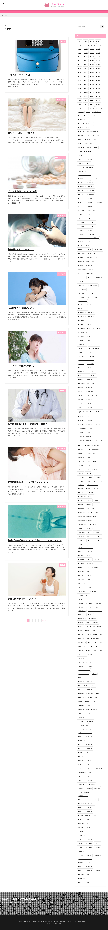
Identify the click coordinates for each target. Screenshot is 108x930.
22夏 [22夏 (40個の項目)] (92, 92)
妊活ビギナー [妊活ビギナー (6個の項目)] (98, 559)
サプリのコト (61, 157)
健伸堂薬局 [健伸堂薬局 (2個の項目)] (81, 485)
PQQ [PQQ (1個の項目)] (96, 147)
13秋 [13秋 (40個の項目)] (99, 57)
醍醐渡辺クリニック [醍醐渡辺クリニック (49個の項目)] (84, 851)
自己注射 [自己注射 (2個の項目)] (81, 788)
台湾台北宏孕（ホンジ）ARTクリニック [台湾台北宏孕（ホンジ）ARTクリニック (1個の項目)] (88, 512)
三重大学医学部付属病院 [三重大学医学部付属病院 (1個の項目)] (85, 436)
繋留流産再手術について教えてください (28, 482)
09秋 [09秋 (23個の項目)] (92, 41)
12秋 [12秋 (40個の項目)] (99, 53)
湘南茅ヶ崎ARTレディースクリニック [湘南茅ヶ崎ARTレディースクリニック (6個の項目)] (88, 697)
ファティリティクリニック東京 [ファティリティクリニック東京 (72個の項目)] (86, 352)
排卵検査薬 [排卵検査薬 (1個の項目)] (93, 618)
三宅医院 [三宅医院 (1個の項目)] (99, 424)
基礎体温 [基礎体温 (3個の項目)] (97, 532)
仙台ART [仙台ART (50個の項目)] (81, 473)
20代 (63, 565)
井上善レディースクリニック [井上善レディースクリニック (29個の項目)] (86, 465)
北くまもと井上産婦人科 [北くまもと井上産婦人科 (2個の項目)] (85, 496)
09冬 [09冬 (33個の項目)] (80, 41)
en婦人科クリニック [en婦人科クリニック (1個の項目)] (84, 127)
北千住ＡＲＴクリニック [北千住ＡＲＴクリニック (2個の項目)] (85, 500)
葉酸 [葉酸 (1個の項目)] (95, 815)
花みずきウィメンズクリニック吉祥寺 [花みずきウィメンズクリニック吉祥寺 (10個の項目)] (88, 800)
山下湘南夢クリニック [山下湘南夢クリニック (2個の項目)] (84, 579)
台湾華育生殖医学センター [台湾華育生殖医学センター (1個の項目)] (85, 520)
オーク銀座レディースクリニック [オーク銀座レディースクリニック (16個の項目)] (87, 226)
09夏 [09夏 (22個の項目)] (86, 41)
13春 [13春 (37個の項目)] (92, 57)
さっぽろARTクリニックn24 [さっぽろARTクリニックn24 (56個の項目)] (86, 269)
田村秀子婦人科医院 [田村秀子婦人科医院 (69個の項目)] (84, 709)
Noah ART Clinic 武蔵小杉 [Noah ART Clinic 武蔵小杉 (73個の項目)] (85, 147)
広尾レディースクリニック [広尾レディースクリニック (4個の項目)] (85, 607)
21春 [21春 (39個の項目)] (99, 88)
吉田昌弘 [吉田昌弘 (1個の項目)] (94, 524)
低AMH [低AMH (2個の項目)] (89, 473)
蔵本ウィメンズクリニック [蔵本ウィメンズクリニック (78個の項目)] (85, 819)
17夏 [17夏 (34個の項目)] (86, 72)
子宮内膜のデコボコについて (22, 598)
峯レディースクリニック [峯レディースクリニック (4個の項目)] (85, 599)
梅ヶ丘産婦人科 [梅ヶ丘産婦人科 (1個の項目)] (83, 658)
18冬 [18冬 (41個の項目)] (80, 76)
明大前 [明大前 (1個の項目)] (80, 630)
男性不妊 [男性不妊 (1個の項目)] (95, 709)
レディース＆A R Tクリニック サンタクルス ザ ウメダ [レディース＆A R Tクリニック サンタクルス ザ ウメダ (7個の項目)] (90, 411)
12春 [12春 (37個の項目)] (92, 53)
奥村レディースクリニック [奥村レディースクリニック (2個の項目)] (85, 552)
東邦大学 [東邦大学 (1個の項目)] (81, 650)
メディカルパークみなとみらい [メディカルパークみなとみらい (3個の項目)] (86, 391)
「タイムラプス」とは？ (20, 75)
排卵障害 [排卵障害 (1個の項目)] (81, 622)
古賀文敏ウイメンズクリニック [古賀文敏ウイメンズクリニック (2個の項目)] (86, 508)
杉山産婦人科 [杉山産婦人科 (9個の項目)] (82, 642)
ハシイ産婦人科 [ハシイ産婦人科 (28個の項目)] (83, 332)
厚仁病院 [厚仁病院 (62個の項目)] (81, 504)
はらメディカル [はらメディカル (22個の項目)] (83, 348)
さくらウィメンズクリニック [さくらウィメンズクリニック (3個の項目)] (86, 265)
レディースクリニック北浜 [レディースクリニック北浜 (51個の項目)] (85, 420)
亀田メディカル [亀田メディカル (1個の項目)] (98, 461)
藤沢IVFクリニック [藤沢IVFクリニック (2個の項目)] (83, 823)
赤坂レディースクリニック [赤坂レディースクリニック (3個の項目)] (85, 847)
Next (43, 620)
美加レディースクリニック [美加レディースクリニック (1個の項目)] (85, 776)
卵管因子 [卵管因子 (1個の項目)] (97, 500)
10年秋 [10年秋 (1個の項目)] (87, 45)
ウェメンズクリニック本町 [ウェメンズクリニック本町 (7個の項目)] (85, 206)
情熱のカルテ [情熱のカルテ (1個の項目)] (82, 615)
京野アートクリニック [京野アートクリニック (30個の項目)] (84, 469)
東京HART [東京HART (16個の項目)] (94, 646)
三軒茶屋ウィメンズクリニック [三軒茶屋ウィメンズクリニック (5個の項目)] (86, 432)
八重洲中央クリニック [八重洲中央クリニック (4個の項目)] (92, 489)
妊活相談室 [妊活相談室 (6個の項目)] (81, 563)
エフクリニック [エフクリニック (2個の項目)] (83, 218)
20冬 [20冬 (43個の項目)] (86, 84)
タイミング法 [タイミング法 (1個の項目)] (82, 289)
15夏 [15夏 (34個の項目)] (86, 64)
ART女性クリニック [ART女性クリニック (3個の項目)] (84, 119)
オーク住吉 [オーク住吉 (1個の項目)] (93, 218)
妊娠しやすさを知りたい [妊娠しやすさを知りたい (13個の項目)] (85, 559)
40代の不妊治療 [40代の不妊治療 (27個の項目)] (97, 112)
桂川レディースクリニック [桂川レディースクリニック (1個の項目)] (85, 654)
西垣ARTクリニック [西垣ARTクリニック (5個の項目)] (84, 835)
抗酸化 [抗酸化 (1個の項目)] (91, 615)
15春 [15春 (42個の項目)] (92, 64)
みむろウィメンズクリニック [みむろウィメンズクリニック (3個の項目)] (86, 387)
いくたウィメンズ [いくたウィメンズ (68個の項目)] (97, 179)
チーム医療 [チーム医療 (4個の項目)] (81, 297)
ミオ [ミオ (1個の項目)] (95, 371)
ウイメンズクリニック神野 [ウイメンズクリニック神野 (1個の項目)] (85, 202)
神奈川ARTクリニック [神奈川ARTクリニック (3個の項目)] (84, 717)
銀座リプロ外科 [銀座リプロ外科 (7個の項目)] (98, 855)
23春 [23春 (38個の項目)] (99, 96)
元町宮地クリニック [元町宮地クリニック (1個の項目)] (93, 485)
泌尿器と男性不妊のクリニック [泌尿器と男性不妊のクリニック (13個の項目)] (86, 681)
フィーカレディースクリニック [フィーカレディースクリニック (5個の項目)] (86, 356)
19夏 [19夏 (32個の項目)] (86, 80)
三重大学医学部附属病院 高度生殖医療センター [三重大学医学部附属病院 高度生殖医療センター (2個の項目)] (90, 441)
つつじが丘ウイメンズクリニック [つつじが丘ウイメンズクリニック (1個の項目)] (87, 305)
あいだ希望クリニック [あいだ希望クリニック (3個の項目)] (84, 163)
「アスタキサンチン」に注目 (22, 191)
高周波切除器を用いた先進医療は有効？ (27, 424)
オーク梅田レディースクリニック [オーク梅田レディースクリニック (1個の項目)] (87, 222)
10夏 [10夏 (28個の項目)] (80, 45)
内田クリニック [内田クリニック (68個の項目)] (83, 492)
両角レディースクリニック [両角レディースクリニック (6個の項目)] (92, 445)
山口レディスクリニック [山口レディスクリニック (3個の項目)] (85, 587)
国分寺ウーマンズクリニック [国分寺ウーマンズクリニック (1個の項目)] (86, 528)
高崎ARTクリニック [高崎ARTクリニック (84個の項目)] (84, 878)
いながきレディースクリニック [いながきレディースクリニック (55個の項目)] (86, 186)
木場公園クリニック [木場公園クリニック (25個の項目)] (84, 638)
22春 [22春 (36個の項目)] (99, 92)
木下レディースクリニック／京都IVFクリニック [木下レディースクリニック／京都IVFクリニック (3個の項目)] (90, 634)
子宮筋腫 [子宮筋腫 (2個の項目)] (90, 563)
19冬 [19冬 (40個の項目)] (80, 80)
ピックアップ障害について (21, 366)
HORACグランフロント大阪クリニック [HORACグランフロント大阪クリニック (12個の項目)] (88, 131)
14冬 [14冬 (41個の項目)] (80, 60)
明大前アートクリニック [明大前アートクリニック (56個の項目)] (92, 630)
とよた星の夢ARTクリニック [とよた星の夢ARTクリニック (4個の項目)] (86, 320)
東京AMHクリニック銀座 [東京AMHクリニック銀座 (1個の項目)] (95, 642)
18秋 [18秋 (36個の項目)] (99, 76)
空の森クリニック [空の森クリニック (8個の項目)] (83, 752)
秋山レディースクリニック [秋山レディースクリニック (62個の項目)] (85, 748)
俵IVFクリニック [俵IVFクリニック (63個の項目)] (98, 481)
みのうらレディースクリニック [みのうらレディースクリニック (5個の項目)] (86, 383)
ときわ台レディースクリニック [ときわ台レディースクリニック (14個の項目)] (86, 312)
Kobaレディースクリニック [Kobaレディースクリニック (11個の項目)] (85, 143)
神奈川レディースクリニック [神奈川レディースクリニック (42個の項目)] (86, 721)
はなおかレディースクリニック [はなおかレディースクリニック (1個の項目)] (86, 336)
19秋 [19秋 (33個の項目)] (99, 80)
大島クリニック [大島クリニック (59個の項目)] (83, 544)
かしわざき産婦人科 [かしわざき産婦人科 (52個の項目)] (84, 245)
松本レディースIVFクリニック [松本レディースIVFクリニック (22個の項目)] (94, 650)
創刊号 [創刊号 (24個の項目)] (92, 492)
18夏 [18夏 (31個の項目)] (86, 76)
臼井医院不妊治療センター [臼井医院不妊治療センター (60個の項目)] (85, 792)
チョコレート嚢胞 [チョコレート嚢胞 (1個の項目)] (92, 297)
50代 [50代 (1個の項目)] (80, 116)
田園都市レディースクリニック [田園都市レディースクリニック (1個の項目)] (86, 705)
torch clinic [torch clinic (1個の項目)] (88, 151)
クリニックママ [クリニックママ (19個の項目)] (98, 249)
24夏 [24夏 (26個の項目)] (92, 100)
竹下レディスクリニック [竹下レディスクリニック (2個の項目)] (85, 756)
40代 (63, 390)
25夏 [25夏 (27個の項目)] (92, 104)
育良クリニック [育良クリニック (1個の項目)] (83, 784)
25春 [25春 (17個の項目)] (99, 104)
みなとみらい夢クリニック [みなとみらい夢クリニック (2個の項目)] (85, 379)
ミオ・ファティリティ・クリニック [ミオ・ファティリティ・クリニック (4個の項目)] (87, 375)
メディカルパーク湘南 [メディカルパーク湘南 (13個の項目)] (84, 395)
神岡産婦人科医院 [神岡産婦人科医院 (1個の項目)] (83, 725)
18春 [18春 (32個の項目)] (92, 76)
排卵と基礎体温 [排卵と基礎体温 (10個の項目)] (83, 618)
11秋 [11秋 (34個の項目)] (99, 49)
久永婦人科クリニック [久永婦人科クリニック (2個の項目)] (84, 457)
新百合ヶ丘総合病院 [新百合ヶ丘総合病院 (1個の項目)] (96, 626)
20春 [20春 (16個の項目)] (99, 84)
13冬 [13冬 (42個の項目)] (80, 57)
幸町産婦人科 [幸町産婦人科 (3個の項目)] (99, 603)
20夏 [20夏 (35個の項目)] (92, 84)
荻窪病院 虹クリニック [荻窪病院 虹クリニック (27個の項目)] (84, 815)
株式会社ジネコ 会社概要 (54, 923)
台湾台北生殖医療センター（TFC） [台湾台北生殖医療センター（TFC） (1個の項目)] (87, 516)
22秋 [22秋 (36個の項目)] (80, 96)
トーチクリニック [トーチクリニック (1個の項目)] (83, 308)
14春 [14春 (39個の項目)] (92, 60)
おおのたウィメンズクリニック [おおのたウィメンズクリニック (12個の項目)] (86, 234)
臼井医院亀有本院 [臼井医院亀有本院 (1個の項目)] (83, 796)
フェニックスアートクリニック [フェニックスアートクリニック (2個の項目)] (86, 360)
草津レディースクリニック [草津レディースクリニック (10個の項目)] (85, 811)
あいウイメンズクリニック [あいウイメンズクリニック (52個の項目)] (85, 159)
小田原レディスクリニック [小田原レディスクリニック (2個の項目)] (85, 571)
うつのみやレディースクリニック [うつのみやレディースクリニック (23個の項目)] (87, 210)
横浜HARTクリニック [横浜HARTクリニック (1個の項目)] (84, 674)
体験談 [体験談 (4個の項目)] (88, 481)
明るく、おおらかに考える (21, 133)
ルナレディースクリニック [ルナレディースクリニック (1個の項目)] (85, 407)
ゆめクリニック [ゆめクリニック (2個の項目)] (97, 395)
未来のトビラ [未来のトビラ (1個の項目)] (96, 638)
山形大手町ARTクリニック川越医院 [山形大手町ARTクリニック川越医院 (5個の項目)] (87, 591)
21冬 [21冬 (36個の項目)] (86, 88)
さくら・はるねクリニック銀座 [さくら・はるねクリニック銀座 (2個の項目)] (86, 261)
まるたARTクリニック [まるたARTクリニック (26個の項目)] (84, 371)
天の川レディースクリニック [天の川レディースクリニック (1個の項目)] (86, 548)
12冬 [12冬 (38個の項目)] (80, 53)
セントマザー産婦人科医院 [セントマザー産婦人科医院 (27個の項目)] (95, 277)
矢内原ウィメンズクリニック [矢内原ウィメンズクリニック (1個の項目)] (86, 713)
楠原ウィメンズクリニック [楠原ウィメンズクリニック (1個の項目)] (85, 662)
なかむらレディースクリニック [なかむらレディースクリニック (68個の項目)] (86, 328)
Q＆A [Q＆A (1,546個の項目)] (80, 151)
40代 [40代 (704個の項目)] (88, 112)
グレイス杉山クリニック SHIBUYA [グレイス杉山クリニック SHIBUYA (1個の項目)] (87, 253)
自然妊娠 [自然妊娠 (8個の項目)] (89, 788)
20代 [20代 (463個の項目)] (80, 84)
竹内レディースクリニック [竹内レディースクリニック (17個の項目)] (85, 760)
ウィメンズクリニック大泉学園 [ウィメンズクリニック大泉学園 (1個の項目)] (86, 194)
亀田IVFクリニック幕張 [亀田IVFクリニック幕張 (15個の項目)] (84, 461)
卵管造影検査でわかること (21, 249)
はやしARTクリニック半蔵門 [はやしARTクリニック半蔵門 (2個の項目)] (86, 344)
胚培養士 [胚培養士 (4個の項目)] (92, 784)
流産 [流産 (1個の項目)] (94, 685)
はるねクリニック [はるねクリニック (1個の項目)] (94, 348)
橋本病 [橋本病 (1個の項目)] (95, 674)
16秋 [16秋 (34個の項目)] (99, 68)
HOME (5, 15)
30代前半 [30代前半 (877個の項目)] (100, 108)
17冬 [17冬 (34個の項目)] (80, 72)
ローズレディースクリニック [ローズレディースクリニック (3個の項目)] (86, 424)
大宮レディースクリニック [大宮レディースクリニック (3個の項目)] (94, 536)
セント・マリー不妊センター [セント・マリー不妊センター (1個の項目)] (86, 273)
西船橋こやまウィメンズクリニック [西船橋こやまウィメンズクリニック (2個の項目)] (87, 839)
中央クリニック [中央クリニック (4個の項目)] (83, 449)
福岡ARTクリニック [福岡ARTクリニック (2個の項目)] (84, 741)
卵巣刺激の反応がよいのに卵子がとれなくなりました (35, 540)
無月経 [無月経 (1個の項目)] (80, 701)
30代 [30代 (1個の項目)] (92, 108)
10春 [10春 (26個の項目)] (93, 45)
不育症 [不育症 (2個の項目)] (80, 445)
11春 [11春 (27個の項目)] (92, 49)
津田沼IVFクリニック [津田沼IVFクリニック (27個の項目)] (84, 685)
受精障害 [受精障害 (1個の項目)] (89, 504)
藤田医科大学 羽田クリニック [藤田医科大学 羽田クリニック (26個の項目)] (86, 827)
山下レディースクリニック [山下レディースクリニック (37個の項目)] (85, 575)
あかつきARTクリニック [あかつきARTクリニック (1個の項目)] (85, 171)
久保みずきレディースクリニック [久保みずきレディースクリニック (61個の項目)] (87, 453)
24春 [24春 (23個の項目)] (99, 100)
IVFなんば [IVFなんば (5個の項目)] (96, 135)
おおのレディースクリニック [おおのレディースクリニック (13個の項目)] (86, 242)
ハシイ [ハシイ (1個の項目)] (99, 328)
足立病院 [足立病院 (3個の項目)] (98, 847)
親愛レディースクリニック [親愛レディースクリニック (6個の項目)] (85, 843)
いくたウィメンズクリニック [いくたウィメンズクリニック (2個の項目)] (86, 182)
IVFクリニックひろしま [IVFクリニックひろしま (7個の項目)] (84, 135)
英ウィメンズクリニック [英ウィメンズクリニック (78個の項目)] (85, 807)
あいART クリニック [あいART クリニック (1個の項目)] (84, 155)
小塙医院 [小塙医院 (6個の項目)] (96, 567)
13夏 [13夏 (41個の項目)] (86, 57)
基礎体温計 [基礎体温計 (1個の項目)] (81, 536)
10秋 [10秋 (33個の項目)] (100, 45)
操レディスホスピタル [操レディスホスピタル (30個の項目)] (92, 622)
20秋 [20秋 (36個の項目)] (80, 88)
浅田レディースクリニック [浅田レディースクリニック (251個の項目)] (85, 689)
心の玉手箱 (61, 99)
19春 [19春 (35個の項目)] (92, 80)
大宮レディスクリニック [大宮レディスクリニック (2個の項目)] (95, 540)
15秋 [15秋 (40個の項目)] (99, 64)
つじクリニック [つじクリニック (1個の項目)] (83, 301)
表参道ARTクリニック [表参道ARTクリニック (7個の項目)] (84, 831)
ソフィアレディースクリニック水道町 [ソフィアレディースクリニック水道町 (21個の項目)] (88, 285)
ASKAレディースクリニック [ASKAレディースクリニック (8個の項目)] (86, 123)
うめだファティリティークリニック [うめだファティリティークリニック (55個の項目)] (87, 214)
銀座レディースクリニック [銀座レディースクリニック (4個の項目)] (85, 859)
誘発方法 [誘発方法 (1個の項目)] (98, 843)
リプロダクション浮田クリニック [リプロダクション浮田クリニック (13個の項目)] (87, 403)
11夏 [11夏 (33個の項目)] (86, 49)
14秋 (11, 15)
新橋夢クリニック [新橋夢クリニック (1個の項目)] (83, 626)
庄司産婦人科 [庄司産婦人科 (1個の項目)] (82, 611)
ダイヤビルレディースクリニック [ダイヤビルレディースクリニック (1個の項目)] (87, 293)
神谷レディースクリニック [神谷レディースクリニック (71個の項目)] (85, 733)
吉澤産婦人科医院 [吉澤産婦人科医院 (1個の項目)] (83, 524)
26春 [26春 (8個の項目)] (86, 108)
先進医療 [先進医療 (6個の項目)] (81, 489)
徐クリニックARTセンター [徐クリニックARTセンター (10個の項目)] (95, 611)
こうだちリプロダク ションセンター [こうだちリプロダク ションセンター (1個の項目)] (88, 257)
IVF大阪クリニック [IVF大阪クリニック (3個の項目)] (91, 139)
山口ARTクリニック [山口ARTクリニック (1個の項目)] (84, 583)
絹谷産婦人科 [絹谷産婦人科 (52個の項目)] (99, 768)
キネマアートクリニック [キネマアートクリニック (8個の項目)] (85, 249)
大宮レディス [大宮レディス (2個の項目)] (82, 540)
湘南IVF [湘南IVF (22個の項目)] (99, 693)
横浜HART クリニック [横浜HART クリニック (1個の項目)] (84, 670)
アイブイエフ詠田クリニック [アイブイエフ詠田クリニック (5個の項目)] (86, 167)
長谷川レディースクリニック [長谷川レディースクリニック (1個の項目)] (86, 863)
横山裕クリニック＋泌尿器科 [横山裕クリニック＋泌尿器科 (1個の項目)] (86, 666)
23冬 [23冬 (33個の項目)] (86, 96)
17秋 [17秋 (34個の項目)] (99, 72)
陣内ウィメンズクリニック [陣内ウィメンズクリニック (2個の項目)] (85, 866)
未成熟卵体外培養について (21, 307)
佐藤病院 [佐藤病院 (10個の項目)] (98, 477)
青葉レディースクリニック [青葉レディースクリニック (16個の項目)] (85, 870)
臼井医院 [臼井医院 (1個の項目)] (97, 788)
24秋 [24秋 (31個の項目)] (80, 104)
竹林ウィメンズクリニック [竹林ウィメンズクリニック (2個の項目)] (85, 764)
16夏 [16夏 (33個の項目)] (86, 68)
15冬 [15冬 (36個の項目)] (80, 64)
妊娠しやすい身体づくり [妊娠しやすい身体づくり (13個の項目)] (85, 555)
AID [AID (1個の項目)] (86, 116)
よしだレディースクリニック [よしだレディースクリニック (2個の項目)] (86, 399)
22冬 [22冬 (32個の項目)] (86, 92)
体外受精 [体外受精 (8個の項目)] (81, 481)
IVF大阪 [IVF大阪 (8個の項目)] (81, 139)
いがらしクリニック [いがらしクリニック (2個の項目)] (84, 179)
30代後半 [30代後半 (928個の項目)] (81, 112)
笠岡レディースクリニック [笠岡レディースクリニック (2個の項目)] (85, 768)
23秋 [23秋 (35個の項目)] (80, 100)
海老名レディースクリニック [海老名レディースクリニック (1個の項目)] (86, 693)
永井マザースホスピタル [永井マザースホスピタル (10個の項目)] (85, 678)
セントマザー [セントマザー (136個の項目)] (82, 277)
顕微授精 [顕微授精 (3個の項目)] (98, 870)
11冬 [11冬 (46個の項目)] (80, 49)
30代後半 (62, 216)
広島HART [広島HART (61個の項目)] (98, 607)
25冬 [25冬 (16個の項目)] (86, 104)
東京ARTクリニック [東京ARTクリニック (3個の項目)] (84, 646)
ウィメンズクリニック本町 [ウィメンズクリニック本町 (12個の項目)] (85, 198)
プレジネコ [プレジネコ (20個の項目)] (81, 364)
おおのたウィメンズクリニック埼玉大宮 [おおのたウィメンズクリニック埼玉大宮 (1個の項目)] (89, 238)
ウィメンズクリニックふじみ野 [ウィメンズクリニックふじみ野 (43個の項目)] (86, 190)
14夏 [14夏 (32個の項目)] (86, 60)
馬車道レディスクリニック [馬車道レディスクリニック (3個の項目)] (85, 874)
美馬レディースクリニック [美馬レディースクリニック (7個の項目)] (85, 780)
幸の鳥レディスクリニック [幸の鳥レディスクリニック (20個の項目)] (85, 603)
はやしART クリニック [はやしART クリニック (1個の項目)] (84, 340)
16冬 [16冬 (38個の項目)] (80, 68)
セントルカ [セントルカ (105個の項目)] (81, 281)
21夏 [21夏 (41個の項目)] (92, 88)
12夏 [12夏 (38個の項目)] (86, 53)
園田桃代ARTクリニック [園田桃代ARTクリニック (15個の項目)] (85, 532)
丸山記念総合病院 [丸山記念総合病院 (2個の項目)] (94, 449)
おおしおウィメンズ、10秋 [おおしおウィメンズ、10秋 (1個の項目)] (85, 230)
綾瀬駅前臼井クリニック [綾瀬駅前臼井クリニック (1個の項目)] (85, 772)
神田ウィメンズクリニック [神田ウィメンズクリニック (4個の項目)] (85, 729)
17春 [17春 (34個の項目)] (92, 72)
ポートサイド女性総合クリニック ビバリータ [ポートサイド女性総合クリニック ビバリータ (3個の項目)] (90, 368)
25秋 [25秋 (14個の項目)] (80, 108)
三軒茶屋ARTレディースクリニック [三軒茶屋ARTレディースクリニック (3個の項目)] (87, 428)
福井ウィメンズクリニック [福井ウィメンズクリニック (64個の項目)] (85, 737)
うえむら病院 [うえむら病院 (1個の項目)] (99, 202)
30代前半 (62, 332)
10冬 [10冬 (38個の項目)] (99, 41)
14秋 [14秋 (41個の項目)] (99, 60)
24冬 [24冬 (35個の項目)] (86, 100)
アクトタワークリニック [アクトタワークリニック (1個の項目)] (85, 175)
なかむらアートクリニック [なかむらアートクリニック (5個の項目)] (85, 324)
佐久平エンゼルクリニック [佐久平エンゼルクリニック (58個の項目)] (85, 477)
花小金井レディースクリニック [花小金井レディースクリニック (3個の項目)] (86, 803)
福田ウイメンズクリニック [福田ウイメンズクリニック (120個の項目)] (85, 744)
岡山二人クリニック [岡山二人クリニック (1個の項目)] (84, 595)
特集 (63, 41)
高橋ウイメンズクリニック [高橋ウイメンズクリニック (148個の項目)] (85, 882)
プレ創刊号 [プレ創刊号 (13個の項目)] (91, 364)
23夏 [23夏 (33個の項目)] (92, 96)
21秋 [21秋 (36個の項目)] (80, 92)
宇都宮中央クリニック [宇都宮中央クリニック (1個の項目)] (84, 567)
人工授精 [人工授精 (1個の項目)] (96, 469)
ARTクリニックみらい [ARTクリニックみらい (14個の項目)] (96, 116)
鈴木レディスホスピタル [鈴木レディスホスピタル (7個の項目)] (85, 855)
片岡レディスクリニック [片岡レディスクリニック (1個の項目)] (92, 701)
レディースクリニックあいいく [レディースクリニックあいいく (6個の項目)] (86, 416)
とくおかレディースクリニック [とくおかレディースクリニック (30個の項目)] (86, 316)
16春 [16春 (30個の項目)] (92, 68)
